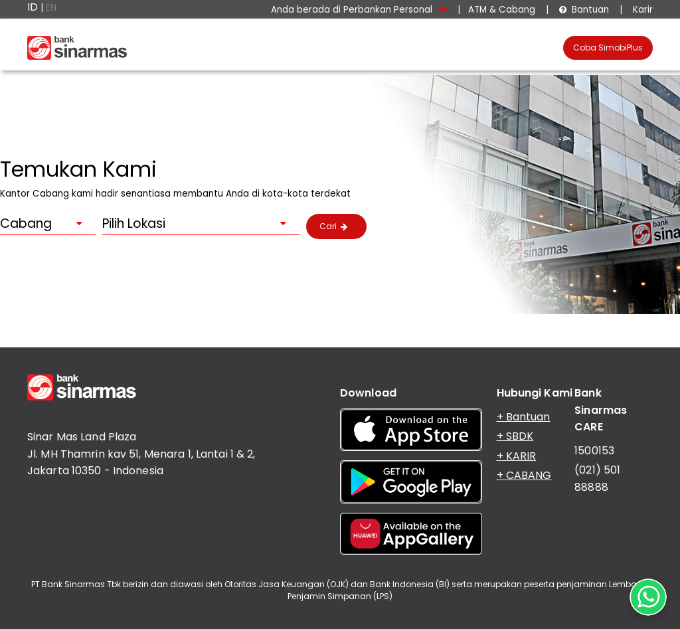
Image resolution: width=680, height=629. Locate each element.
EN (51, 7)
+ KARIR (517, 456)
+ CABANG (524, 475)
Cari (333, 226)
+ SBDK (515, 436)
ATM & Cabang (501, 9)
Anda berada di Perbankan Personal (359, 9)
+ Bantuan (524, 416)
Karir (641, 9)
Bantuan (583, 9)
